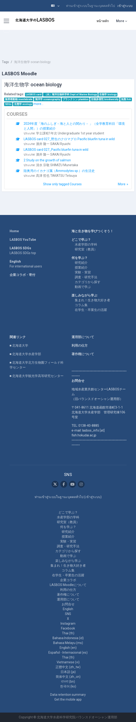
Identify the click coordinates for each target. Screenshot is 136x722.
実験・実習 (83, 272)
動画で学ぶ (83, 287)
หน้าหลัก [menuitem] (103, 21)
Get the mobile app (68, 699)
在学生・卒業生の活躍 (91, 310)
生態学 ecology (23, 104)
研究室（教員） (86, 249)
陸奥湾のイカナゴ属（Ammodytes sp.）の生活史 (59, 171)
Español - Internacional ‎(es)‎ (68, 652)
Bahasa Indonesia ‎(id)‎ (68, 638)
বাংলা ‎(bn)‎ (68, 681)
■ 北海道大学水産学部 (25, 354)
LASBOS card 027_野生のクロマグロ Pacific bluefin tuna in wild (69, 139)
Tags (5, 62)
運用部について (83, 337)
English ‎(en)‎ (68, 648)
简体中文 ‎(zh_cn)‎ (68, 677)
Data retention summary (68, 694)
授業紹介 (81, 267)
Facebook (68, 628)
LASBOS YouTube (23, 239)
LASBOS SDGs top (23, 253)
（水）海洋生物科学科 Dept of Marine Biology (70, 94)
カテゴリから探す (87, 282)
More (121, 184)
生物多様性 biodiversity (104, 99)
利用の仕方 (80, 345)
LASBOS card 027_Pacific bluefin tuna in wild (56, 149)
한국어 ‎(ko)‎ (68, 686)
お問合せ (68, 604)
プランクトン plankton (76, 99)
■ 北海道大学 (19, 345)
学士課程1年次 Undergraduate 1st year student (70, 133)
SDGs (8, 104)
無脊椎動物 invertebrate (18, 99)
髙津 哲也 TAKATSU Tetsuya (56, 175)
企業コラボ (68, 580)
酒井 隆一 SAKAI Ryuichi (53, 144)
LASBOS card (34, 94)
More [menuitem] (120, 21)
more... (38, 104)
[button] (55, 5)
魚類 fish (126, 99)
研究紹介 (81, 262)
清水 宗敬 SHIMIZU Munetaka (57, 165)
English (68, 609)
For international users (26, 266)
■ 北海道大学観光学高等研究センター (37, 376)
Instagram (68, 623)
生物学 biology (108, 94)
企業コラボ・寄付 (22, 275)
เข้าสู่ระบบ (125, 6)
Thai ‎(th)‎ (68, 633)
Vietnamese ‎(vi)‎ (68, 662)
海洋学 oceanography (47, 99)
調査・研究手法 (86, 277)
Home (14, 231)
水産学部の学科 (86, 244)
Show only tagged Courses (62, 184)
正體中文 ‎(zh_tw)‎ (68, 667)
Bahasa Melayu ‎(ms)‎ (68, 643)
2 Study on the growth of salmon (47, 160)
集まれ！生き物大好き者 (92, 300)
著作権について (83, 354)
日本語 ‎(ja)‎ (68, 672)
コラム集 (81, 305)
